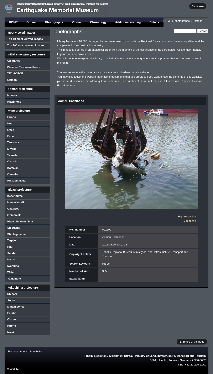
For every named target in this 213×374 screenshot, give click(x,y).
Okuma (11, 319)
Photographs (54, 22)
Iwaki (10, 332)
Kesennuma (15, 195)
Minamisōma (15, 306)
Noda (10, 129)
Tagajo (11, 240)
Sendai (11, 253)
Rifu (9, 246)
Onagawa (13, 208)
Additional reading (128, 22)
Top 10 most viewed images (25, 38)
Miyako (11, 148)
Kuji (9, 123)
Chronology (98, 22)
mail (117, 81)
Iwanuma (13, 265)
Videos (77, 22)
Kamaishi (13, 167)
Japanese (198, 6)
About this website (31, 351)
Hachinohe (14, 101)
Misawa (12, 95)
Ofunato (12, 174)
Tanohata (13, 142)
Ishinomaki (14, 215)
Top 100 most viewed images (25, 45)
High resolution (187, 216)
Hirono (11, 117)
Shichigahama (16, 234)
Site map (12, 351)
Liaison (12, 79)
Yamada (12, 155)
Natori (11, 259)
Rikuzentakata (16, 180)
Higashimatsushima (20, 221)
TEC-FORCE (15, 73)
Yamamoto (14, 278)
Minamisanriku (16, 202)
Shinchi (12, 294)
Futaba (11, 313)
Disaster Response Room (23, 67)
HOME (13, 22)
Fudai (11, 136)
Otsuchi (12, 161)
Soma (11, 300)
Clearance (13, 60)
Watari (11, 272)
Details (154, 22)
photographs (182, 20)
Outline (31, 22)
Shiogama (13, 227)
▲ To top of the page (191, 341)
